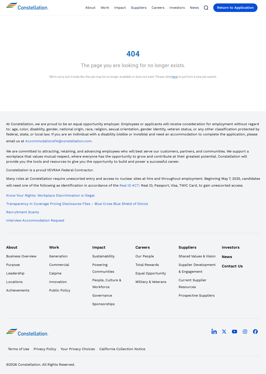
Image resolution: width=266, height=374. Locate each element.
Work (105, 8)
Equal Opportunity (150, 273)
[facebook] (255, 332)
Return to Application (235, 8)
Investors (177, 8)
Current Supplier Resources (192, 283)
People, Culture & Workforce (106, 283)
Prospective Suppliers (197, 295)
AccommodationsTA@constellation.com (58, 141)
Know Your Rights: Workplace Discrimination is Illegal (50, 195)
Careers (158, 8)
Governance (102, 295)
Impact (120, 8)
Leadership (15, 273)
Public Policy (59, 290)
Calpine (55, 273)
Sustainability (103, 256)
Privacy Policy (45, 349)
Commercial (59, 265)
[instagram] (245, 332)
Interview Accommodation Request (35, 220)
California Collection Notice (122, 349)
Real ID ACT (129, 185)
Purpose (13, 265)
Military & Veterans (150, 282)
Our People (144, 256)
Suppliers (139, 8)
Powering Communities (103, 268)
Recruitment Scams (22, 212)
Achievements (17, 290)
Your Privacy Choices (78, 349)
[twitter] (224, 332)
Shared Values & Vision (197, 256)
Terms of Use (18, 349)
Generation (58, 256)
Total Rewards (147, 265)
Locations (14, 282)
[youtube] (235, 332)
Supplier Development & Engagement (197, 268)
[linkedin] (214, 332)
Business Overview (21, 256)
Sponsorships (103, 304)
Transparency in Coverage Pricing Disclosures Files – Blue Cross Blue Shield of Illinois (77, 204)
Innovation (58, 282)
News (194, 8)
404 (133, 53)
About (90, 8)
